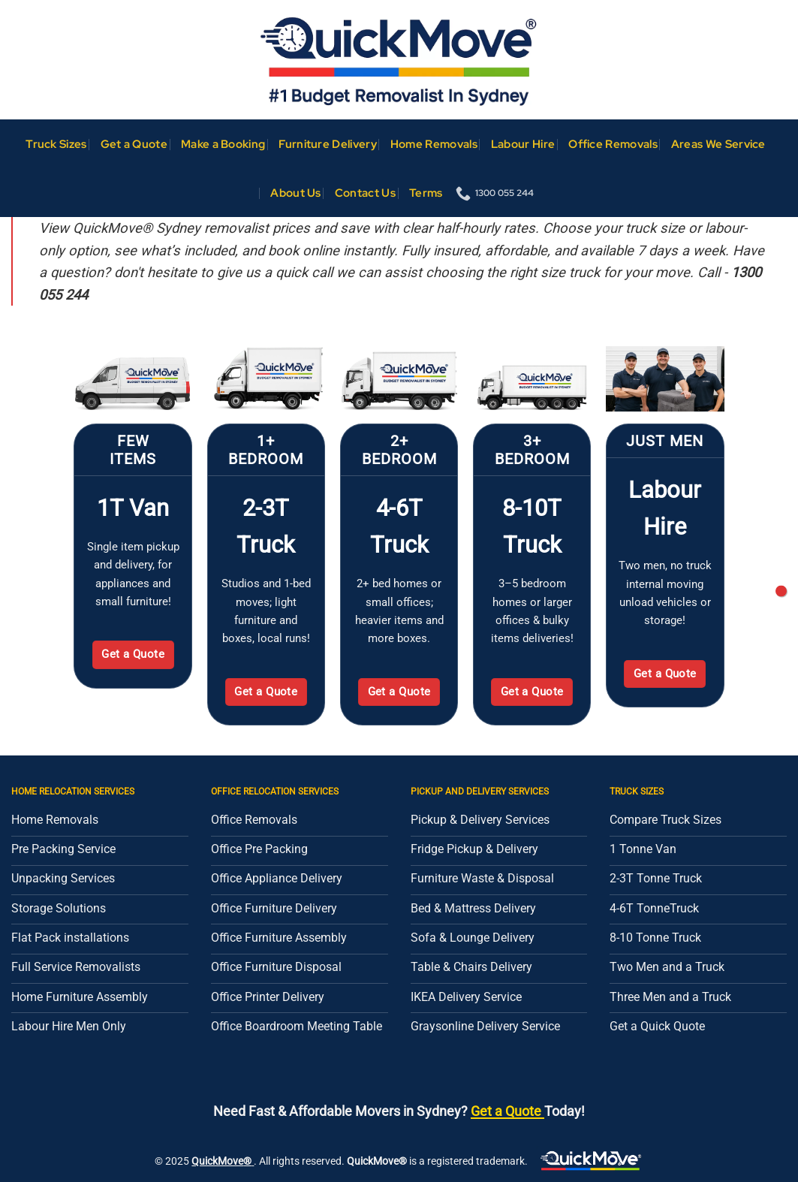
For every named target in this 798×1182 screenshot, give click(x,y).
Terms (426, 193)
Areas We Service (718, 144)
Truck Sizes (56, 144)
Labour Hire (523, 144)
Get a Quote (134, 144)
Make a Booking (223, 144)
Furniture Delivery (328, 144)
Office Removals (613, 144)
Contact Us (365, 193)
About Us (295, 193)
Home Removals (433, 144)
